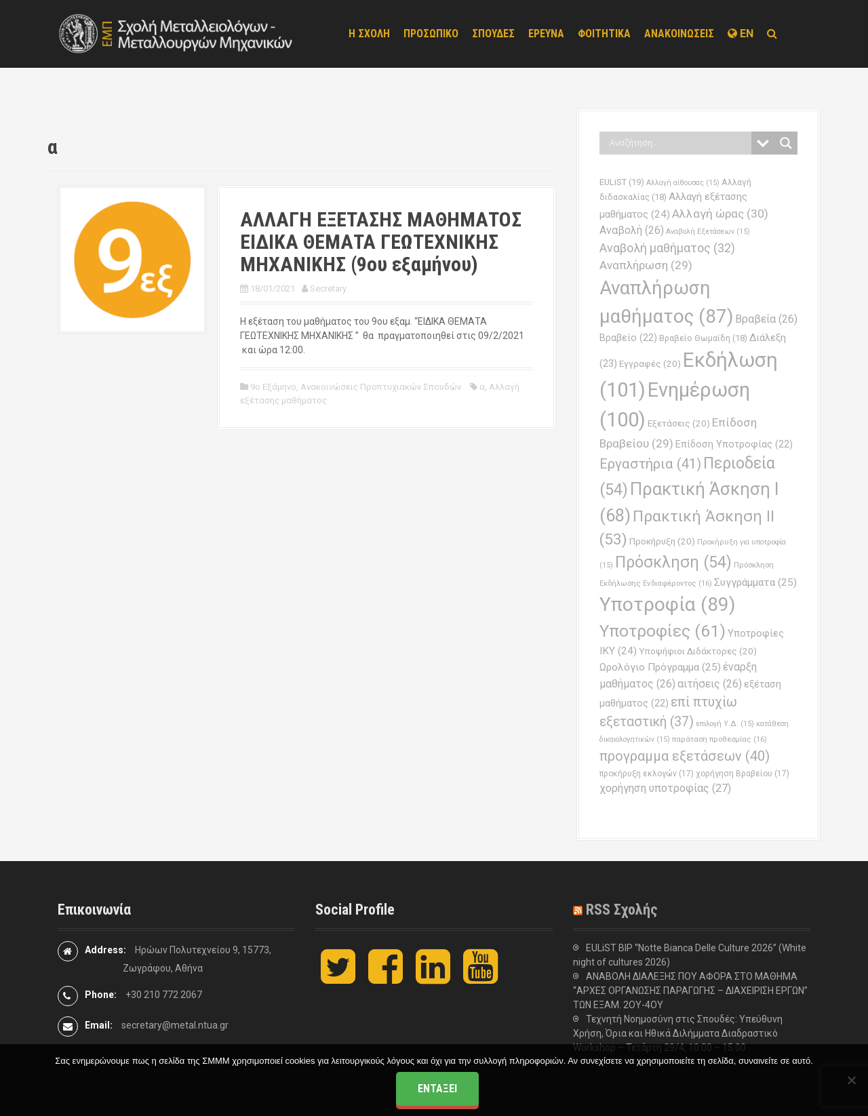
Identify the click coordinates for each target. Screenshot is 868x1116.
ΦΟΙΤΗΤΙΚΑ (604, 33)
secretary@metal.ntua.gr (175, 1025)
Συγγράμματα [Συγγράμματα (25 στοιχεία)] (755, 582)
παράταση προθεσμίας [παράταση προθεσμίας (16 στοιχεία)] (719, 739)
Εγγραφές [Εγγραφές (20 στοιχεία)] (650, 364)
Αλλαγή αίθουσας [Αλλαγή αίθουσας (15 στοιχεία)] (682, 182)
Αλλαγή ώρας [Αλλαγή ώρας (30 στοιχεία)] (720, 213)
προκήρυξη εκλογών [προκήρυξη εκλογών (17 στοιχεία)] (646, 773)
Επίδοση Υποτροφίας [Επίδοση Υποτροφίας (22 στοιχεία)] (734, 444)
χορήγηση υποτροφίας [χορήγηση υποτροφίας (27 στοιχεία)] (665, 788)
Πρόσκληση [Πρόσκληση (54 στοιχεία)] (673, 562)
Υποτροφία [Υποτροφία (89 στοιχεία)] (667, 604)
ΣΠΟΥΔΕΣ (493, 33)
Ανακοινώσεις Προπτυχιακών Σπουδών (380, 387)
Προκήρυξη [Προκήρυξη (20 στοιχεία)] (662, 541)
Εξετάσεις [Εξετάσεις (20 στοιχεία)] (679, 423)
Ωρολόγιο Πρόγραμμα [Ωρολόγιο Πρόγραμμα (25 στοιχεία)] (660, 667)
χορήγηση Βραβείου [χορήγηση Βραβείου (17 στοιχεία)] (742, 773)
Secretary (328, 288)
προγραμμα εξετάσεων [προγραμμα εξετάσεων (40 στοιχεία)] (684, 756)
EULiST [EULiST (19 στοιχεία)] (621, 182)
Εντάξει (437, 1088)
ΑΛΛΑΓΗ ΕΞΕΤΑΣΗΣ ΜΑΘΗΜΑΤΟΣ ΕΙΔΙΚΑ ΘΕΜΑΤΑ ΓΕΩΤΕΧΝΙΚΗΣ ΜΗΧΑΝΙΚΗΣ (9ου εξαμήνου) (380, 241)
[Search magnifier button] (785, 143)
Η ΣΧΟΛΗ (369, 33)
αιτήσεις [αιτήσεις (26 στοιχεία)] (709, 683)
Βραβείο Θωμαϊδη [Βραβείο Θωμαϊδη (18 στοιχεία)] (703, 338)
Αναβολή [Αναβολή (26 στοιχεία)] (631, 230)
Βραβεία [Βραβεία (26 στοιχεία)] (766, 319)
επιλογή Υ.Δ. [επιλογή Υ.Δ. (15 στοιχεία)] (725, 723)
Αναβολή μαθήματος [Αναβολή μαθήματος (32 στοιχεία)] (667, 248)
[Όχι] (851, 1080)
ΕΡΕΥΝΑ (546, 33)
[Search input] (679, 143)
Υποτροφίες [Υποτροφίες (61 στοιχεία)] (662, 631)
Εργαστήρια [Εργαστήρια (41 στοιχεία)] (650, 464)
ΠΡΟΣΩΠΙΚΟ (430, 33)
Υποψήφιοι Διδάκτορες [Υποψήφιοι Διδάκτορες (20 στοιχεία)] (698, 651)
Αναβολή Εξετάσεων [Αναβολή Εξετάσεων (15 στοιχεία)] (708, 231)
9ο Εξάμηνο (273, 387)
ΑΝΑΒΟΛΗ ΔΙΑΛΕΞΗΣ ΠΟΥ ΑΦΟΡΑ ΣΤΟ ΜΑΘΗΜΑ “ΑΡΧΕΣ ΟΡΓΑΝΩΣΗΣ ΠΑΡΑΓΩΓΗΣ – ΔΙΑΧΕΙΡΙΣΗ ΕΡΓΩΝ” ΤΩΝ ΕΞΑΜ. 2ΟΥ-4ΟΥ (690, 990)
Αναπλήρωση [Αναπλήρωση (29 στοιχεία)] (645, 265)
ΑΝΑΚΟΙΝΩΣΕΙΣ (679, 33)
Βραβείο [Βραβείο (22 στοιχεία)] (628, 338)
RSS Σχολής (622, 909)
